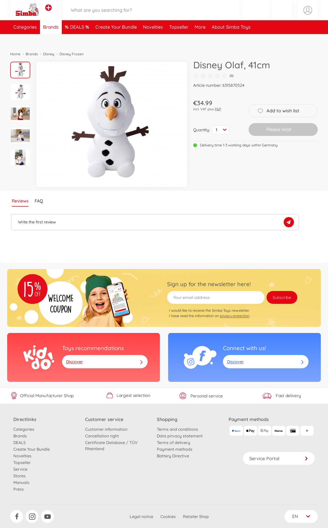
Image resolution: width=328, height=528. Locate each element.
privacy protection (234, 316)
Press (18, 489)
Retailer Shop (196, 516)
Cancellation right (102, 435)
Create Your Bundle (116, 39)
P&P (218, 109)
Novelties (153, 39)
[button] (282, 16)
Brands (51, 39)
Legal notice (141, 516)
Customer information (106, 429)
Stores (19, 475)
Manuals (21, 482)
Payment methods (174, 449)
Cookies (168, 516)
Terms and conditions (177, 429)
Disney (48, 54)
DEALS (77, 39)
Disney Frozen (71, 54)
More (200, 39)
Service (20, 469)
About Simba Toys (231, 39)
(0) (213, 75)
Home (15, 54)
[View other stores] (48, 13)
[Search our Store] (151, 16)
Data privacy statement (180, 435)
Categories (25, 39)
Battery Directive (173, 455)
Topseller (178, 39)
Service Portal (278, 458)
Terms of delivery (173, 442)
